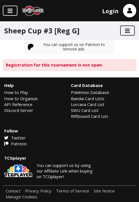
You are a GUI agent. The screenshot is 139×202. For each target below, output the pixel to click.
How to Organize (21, 98)
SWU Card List (84, 110)
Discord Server (18, 110)
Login (110, 11)
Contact (13, 191)
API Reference (18, 104)
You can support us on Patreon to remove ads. (66, 47)
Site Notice (104, 191)
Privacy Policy (38, 191)
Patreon (15, 143)
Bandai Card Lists (87, 98)
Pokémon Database (90, 92)
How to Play (16, 92)
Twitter (15, 138)
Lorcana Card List (87, 104)
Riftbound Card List (89, 116)
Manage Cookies (21, 196)
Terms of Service (72, 191)
